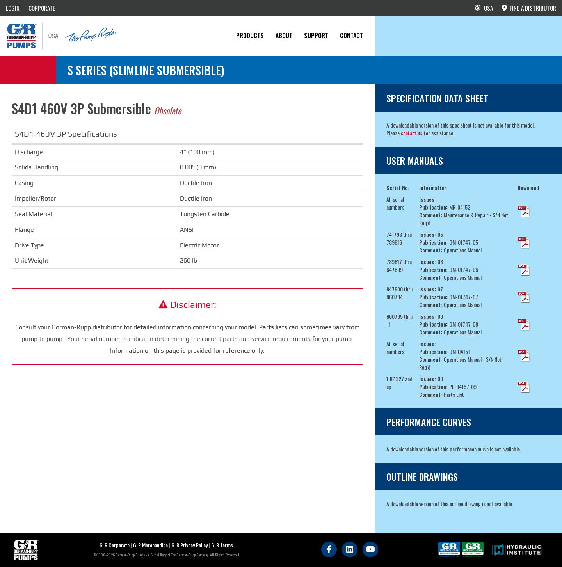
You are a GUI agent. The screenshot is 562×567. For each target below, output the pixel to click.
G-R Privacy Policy (189, 545)
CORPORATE (41, 8)
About (284, 35)
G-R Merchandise (150, 545)
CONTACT (351, 35)
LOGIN (13, 8)
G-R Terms (222, 545)
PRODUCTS (250, 35)
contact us (411, 133)
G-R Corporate (115, 545)
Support (316, 35)
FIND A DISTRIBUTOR (529, 8)
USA (484, 8)
